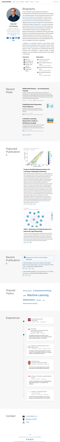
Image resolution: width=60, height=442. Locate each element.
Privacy (42, 100)
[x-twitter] (10, 38)
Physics (39, 300)
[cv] (13, 40)
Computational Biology (34, 114)
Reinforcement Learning (30, 303)
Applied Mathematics (38, 22)
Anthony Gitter (32, 26)
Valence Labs (34, 347)
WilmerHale (34, 320)
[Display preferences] (57, 1)
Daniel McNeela (6, 2)
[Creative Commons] (30, 439)
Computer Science (47, 17)
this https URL (44, 200)
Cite (27, 242)
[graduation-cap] (13, 38)
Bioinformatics (40, 114)
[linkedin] (19, 38)
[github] (16, 38)
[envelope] (8, 38)
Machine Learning (38, 100)
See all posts (26, 135)
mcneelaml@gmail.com (31, 416)
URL (30, 242)
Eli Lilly (33, 377)
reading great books (33, 46)
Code (30, 268)
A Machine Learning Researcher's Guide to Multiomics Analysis (30, 121)
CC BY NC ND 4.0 (38, 437)
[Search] (55, 1)
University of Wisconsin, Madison (39, 362)
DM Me (27, 422)
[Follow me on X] (53, 1)
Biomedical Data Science (28, 20)
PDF (24, 242)
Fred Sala (41, 26)
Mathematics (29, 300)
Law (24, 295)
